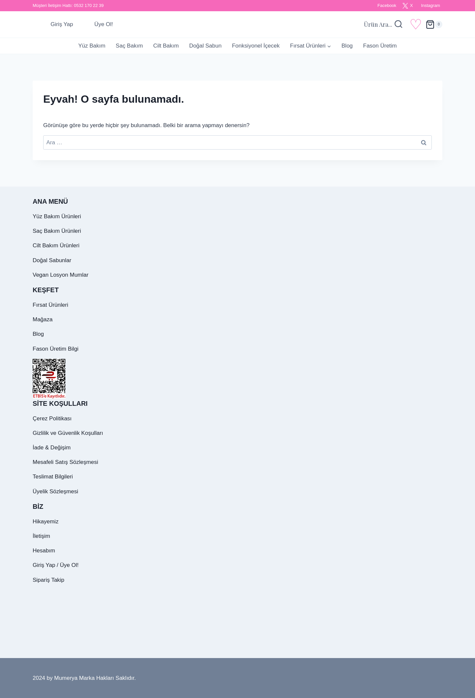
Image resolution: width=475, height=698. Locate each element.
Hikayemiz (45, 521)
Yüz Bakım (91, 46)
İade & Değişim (52, 447)
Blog (347, 46)
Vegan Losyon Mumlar (60, 275)
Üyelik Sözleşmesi (55, 491)
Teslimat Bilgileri (53, 476)
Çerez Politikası (52, 418)
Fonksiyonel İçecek (256, 46)
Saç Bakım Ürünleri (57, 231)
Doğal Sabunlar (52, 260)
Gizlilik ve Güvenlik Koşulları (68, 433)
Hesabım (44, 550)
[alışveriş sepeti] (434, 24)
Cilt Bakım (165, 46)
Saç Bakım (129, 46)
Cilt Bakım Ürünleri (56, 245)
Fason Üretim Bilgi (56, 349)
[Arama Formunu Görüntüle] (383, 24)
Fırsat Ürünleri (50, 305)
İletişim (41, 536)
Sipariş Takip (48, 580)
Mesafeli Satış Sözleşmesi (65, 462)
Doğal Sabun (205, 46)
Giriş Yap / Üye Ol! (56, 565)
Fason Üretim (380, 46)
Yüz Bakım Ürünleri (57, 216)
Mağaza (42, 319)
